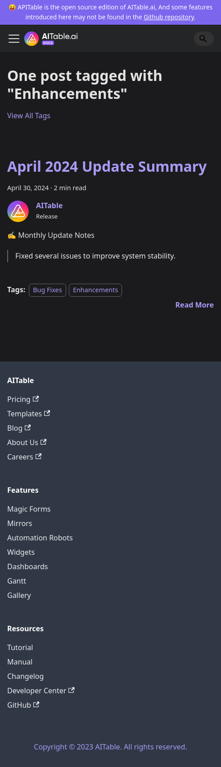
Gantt (16, 581)
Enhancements (95, 289)
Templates (28, 414)
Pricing (23, 399)
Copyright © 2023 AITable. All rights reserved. (110, 747)
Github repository (169, 17)
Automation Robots (40, 538)
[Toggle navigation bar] (14, 38)
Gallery (19, 595)
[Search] (204, 38)
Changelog (25, 676)
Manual (19, 662)
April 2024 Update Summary (107, 166)
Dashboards (27, 566)
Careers (24, 457)
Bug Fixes (47, 289)
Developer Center (41, 691)
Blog (19, 428)
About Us (26, 442)
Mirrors (19, 523)
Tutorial (20, 647)
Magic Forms (29, 509)
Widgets (21, 552)
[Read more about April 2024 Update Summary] (195, 305)
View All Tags (28, 115)
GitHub (23, 705)
